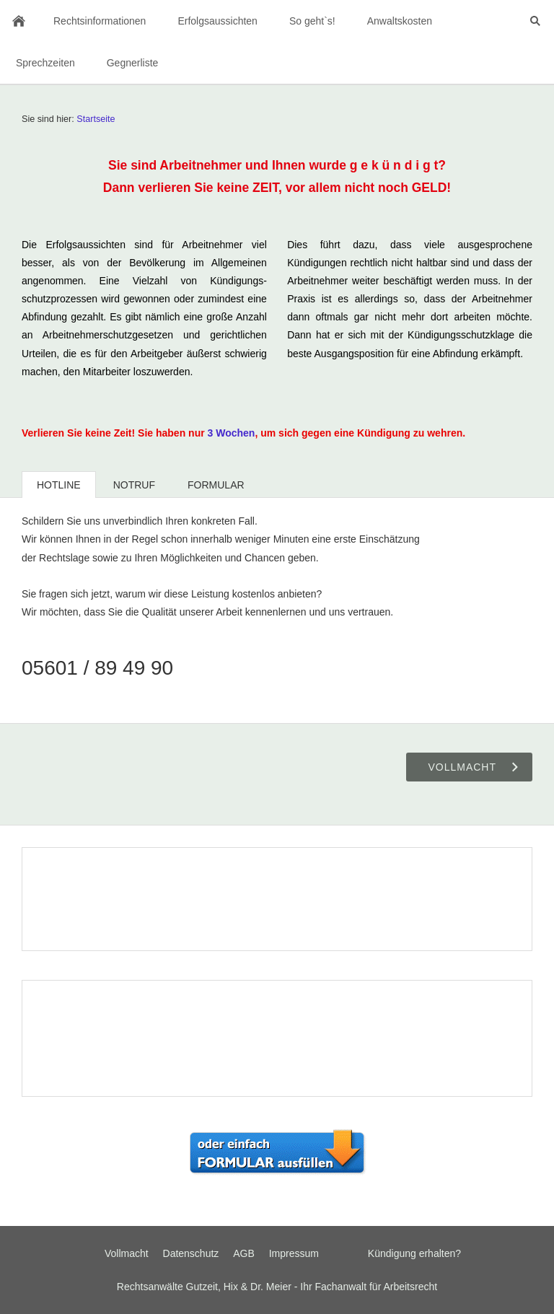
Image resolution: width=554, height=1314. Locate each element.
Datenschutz (191, 1253)
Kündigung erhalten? (414, 1253)
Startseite (95, 119)
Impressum (294, 1253)
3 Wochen (231, 433)
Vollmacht (127, 1253)
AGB (244, 1253)
